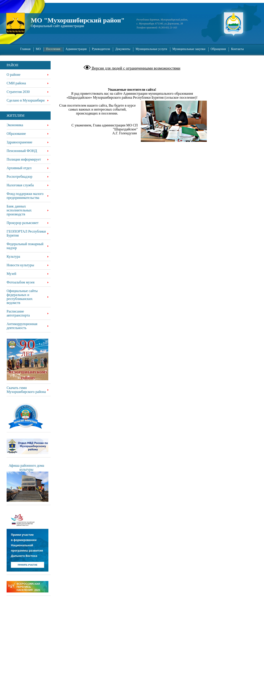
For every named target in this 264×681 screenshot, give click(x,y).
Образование (16, 133)
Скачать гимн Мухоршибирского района (26, 390)
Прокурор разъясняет (22, 223)
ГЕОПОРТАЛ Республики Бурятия (26, 233)
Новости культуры (20, 265)
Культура (13, 256)
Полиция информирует (24, 159)
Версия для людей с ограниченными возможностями (135, 68)
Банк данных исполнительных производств (19, 210)
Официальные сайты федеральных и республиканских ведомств (22, 297)
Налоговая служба (20, 185)
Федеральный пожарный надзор (25, 246)
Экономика (15, 125)
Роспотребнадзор (19, 176)
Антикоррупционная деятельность (22, 326)
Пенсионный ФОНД (22, 151)
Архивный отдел (19, 168)
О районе (13, 74)
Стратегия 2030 (18, 92)
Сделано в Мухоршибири (25, 100)
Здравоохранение (19, 142)
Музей (11, 274)
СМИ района (16, 83)
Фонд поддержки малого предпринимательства (25, 196)
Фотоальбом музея (21, 282)
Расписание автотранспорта (18, 313)
